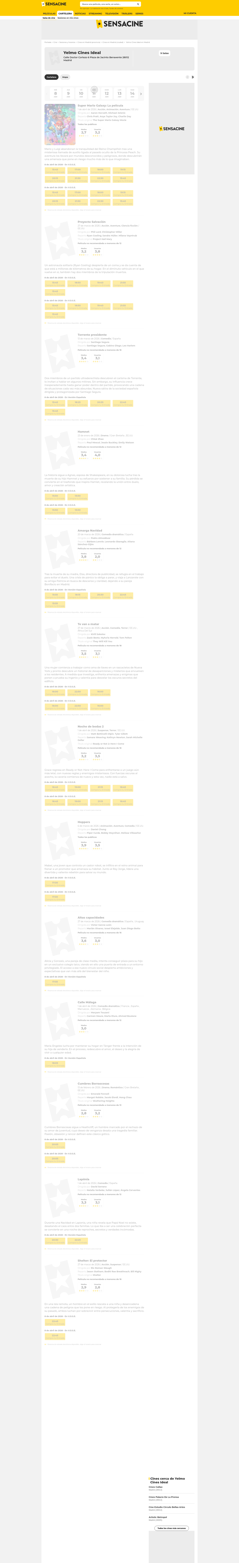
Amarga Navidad (90, 542)
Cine (55, 54)
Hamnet (83, 443)
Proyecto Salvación (92, 234)
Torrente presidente (92, 347)
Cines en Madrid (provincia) (88, 54)
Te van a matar (88, 636)
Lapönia (83, 1191)
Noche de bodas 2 (91, 738)
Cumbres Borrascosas (93, 1095)
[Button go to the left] (187, 89)
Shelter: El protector (92, 1272)
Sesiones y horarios (67, 54)
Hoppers (84, 834)
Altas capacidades (91, 929)
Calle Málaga (87, 1014)
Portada (48, 54)
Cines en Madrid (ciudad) (112, 54)
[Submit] (138, 4)
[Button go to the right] (192, 89)
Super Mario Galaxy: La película (100, 117)
